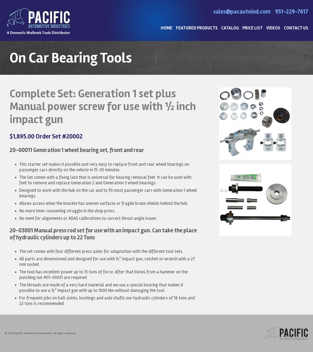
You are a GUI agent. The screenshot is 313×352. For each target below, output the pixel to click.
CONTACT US (296, 28)
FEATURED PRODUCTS (197, 28)
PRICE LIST (252, 28)
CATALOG (230, 28)
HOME (166, 28)
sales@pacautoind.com (241, 11)
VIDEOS (273, 28)
